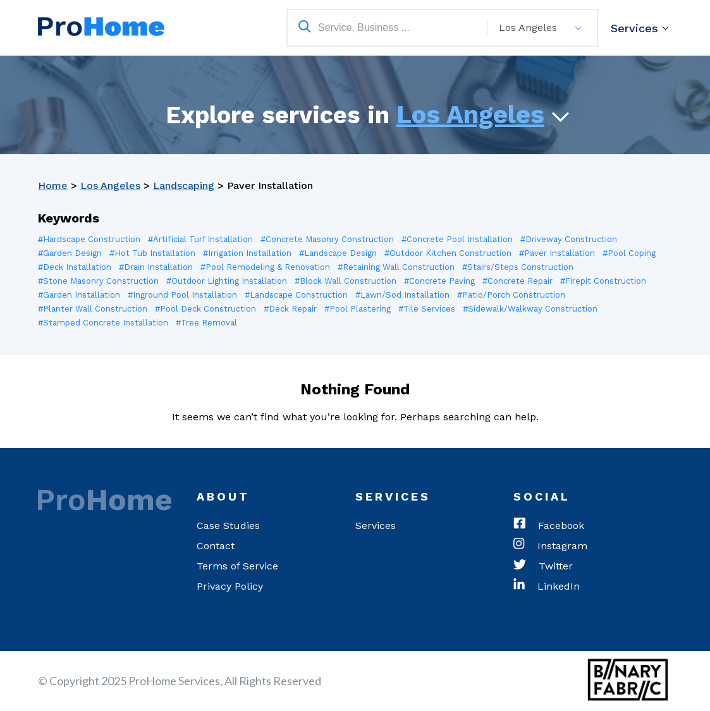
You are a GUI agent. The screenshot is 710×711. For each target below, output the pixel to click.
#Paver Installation (557, 253)
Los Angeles (470, 115)
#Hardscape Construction (89, 239)
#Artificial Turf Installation (200, 239)
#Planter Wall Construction (92, 308)
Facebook (548, 526)
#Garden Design (70, 253)
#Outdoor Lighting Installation (226, 281)
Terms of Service (237, 566)
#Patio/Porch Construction (511, 295)
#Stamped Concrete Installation (103, 322)
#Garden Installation (79, 295)
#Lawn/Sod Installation (402, 295)
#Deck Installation (74, 267)
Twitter (543, 566)
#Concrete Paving (439, 281)
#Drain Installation (156, 267)
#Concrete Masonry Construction (327, 239)
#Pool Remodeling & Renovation (265, 267)
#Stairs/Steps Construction (517, 267)
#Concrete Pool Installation (457, 239)
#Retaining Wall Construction (396, 267)
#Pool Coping (629, 253)
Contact (216, 546)
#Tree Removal (206, 322)
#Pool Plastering (357, 308)
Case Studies (228, 526)
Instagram (550, 546)
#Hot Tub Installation (152, 253)
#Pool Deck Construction (205, 308)
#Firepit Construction (603, 281)
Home (53, 185)
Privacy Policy (230, 586)
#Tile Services (426, 308)
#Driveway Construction (568, 239)
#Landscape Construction (296, 295)
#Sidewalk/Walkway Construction (530, 308)
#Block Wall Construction (345, 281)
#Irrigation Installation (247, 253)
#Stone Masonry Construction (98, 281)
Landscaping (183, 185)
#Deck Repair (290, 308)
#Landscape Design (338, 253)
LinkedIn (546, 586)
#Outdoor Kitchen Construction (447, 253)
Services (634, 28)
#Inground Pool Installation (182, 295)
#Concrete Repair (517, 281)
